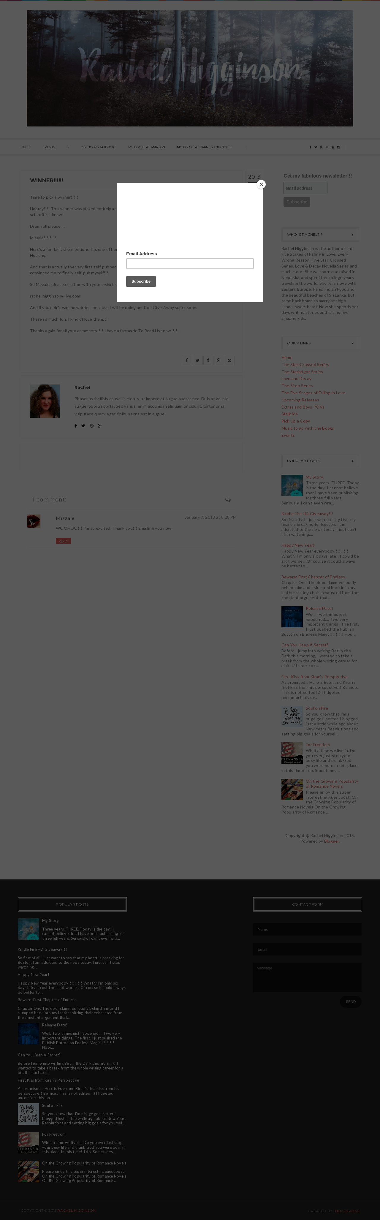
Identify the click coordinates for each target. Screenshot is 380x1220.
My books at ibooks (99, 147)
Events (49, 147)
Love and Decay (296, 378)
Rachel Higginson (76, 1210)
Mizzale (65, 518)
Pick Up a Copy (295, 420)
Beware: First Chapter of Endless (313, 576)
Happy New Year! (298, 545)
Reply (63, 541)
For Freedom (318, 744)
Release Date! (319, 608)
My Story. (315, 477)
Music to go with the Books (307, 428)
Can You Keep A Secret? (305, 644)
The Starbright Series (302, 371)
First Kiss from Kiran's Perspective (314, 676)
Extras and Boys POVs (303, 406)
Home (26, 147)
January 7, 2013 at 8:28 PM (211, 517)
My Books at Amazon (146, 147)
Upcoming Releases (300, 399)
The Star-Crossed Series (305, 364)
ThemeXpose (346, 1211)
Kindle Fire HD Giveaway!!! (307, 513)
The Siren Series (297, 385)
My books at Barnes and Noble (204, 147)
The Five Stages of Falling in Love (313, 392)
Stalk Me (289, 413)
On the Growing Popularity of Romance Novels (332, 783)
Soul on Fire (317, 708)
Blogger (331, 841)
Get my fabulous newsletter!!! (318, 175)
